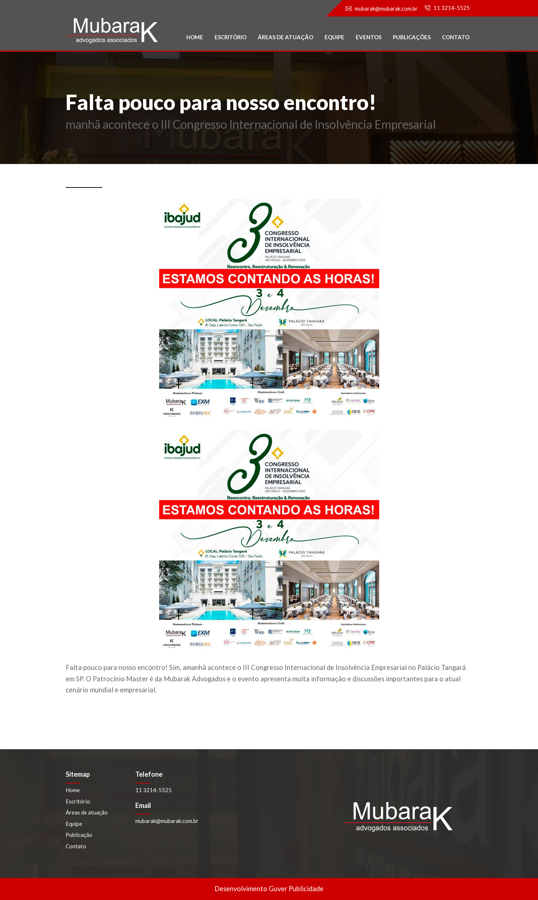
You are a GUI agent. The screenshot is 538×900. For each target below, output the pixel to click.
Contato (455, 37)
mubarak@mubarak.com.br (386, 8)
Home (194, 37)
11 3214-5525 (451, 7)
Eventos (368, 37)
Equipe (334, 37)
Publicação (79, 834)
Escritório (230, 37)
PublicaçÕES (412, 37)
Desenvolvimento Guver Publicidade (269, 889)
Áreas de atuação (285, 37)
